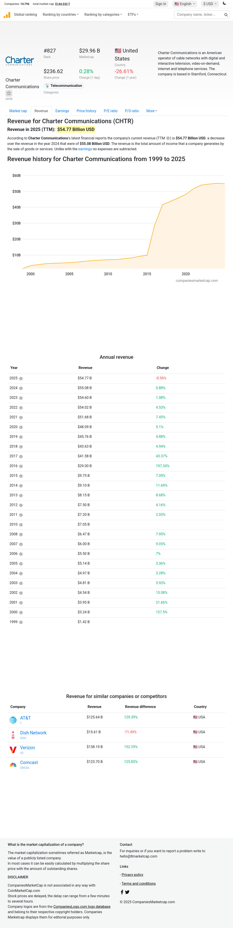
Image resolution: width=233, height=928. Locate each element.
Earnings (62, 111)
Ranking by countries (59, 14)
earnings (85, 149)
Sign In (160, 4)
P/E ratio (111, 111)
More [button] (150, 111)
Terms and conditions (139, 883)
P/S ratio (132, 111)
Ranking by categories (101, 14)
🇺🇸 (183, 4)
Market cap (18, 111)
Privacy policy (132, 875)
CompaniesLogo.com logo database (81, 907)
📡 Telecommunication (63, 86)
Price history (86, 111)
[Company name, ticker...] (201, 14)
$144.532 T (62, 4)
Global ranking (25, 14)
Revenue (41, 111)
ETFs (132, 14)
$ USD (208, 4)
